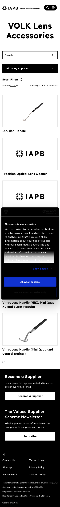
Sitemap (7, 467)
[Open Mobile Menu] (53, 7)
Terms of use (36, 460)
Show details (40, 268)
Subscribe (30, 436)
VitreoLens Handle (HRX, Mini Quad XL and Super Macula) (28, 305)
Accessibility (9, 474)
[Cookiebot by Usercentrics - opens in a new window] (42, 212)
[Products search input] (26, 55)
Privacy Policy (36, 467)
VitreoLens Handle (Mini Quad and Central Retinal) (27, 352)
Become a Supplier (30, 396)
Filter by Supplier (17, 68)
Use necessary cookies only (30, 292)
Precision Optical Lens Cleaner (24, 174)
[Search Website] (47, 8)
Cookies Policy (37, 474)
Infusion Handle (14, 131)
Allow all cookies (30, 281)
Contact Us (8, 460)
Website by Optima (10, 503)
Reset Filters (12, 79)
